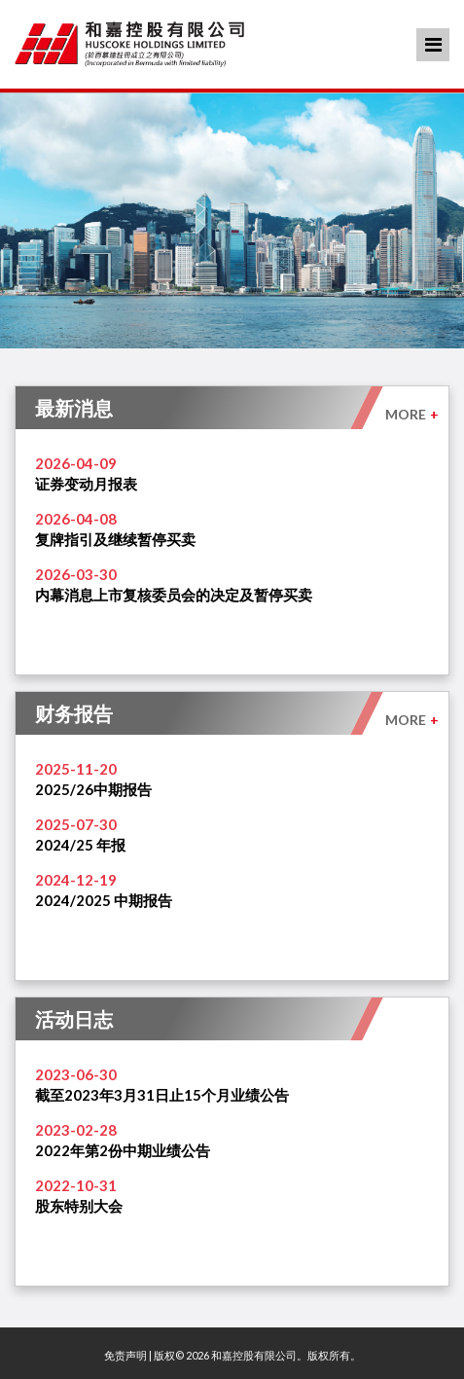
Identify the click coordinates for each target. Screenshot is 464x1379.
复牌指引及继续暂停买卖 (115, 539)
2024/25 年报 (80, 844)
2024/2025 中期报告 (103, 900)
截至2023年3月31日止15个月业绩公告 (162, 1095)
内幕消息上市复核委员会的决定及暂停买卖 (173, 594)
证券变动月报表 (86, 483)
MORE (412, 414)
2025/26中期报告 (93, 789)
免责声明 (125, 1355)
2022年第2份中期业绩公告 (122, 1150)
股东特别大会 (79, 1206)
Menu (433, 44)
